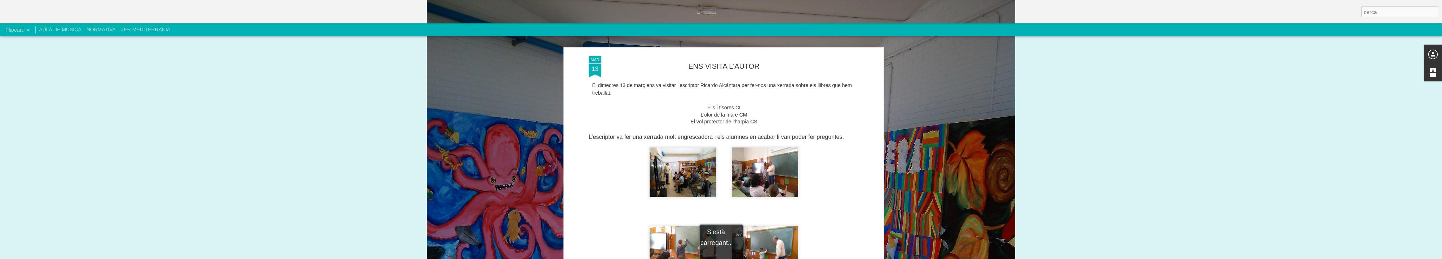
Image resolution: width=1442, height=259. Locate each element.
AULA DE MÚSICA (60, 29)
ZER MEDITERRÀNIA (146, 29)
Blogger (753, 255)
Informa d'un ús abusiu (782, 255)
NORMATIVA (101, 29)
